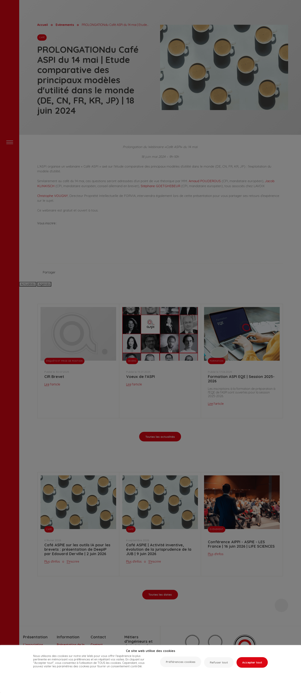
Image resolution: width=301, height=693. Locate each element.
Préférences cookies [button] (180, 662)
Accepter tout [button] (252, 662)
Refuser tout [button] (219, 662)
